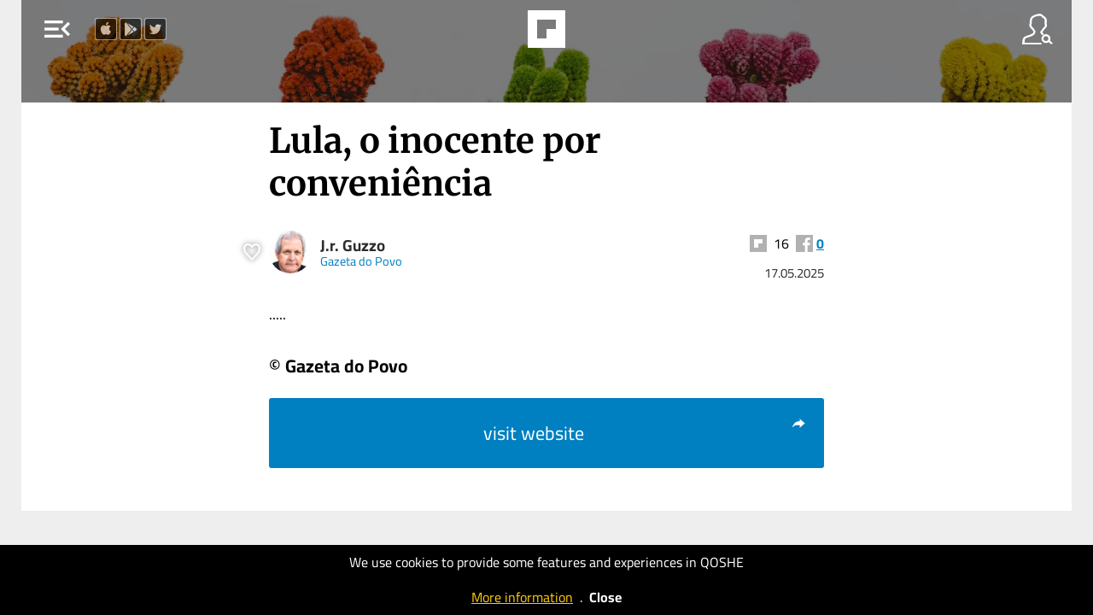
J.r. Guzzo (352, 246)
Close (605, 597)
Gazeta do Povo (361, 260)
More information (522, 597)
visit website (645, 433)
